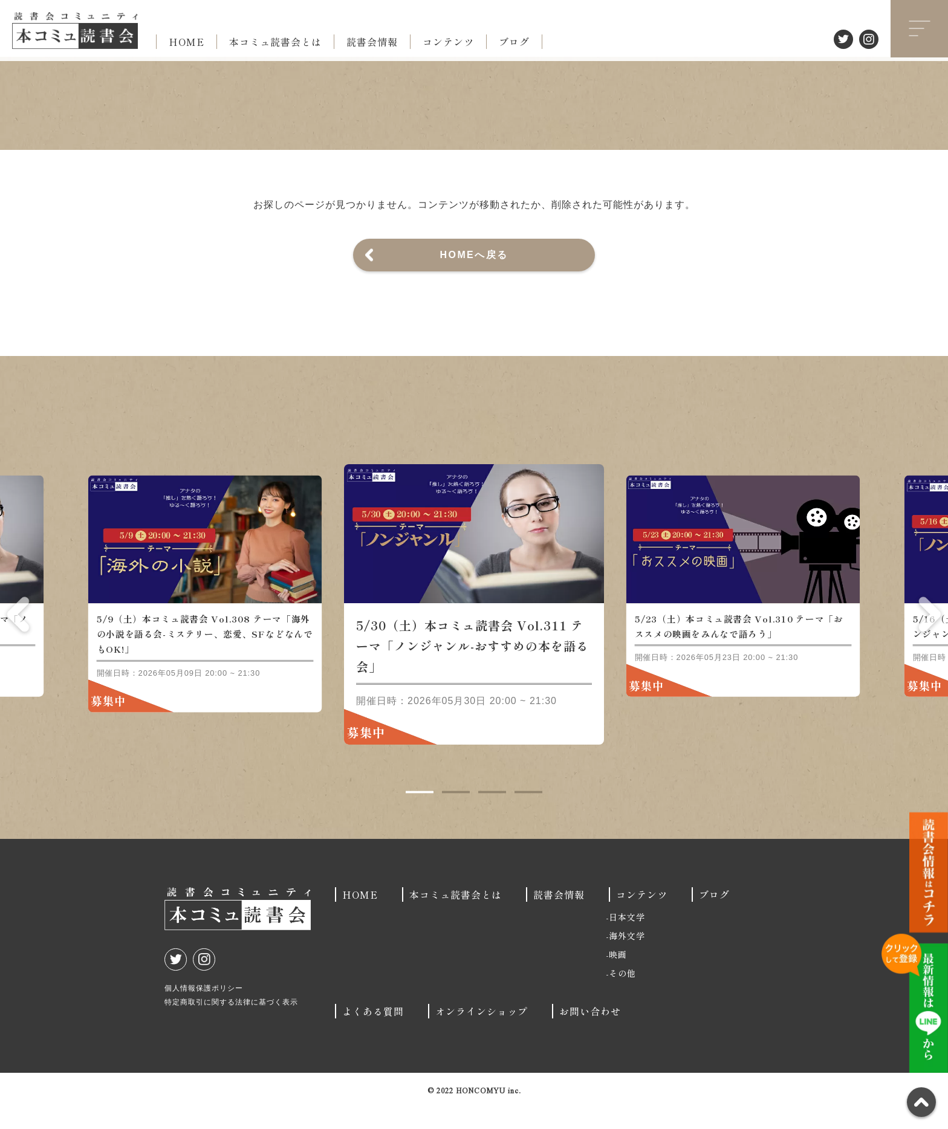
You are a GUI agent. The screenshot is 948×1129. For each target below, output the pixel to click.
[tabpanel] (474, 625)
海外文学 (627, 957)
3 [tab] (492, 813)
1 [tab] (419, 813)
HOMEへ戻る (474, 255)
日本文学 (627, 938)
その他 (622, 994)
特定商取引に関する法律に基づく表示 (231, 1023)
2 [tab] (456, 813)
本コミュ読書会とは (275, 41)
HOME (186, 41)
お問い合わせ (590, 1032)
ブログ (514, 41)
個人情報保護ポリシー (203, 1009)
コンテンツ (448, 41)
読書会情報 (372, 41)
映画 (618, 975)
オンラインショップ (481, 1032)
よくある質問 (373, 1032)
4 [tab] (528, 813)
